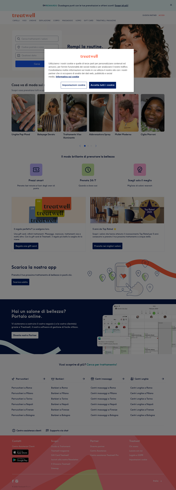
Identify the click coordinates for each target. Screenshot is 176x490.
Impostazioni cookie (73, 85)
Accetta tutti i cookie (103, 85)
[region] (89, 70)
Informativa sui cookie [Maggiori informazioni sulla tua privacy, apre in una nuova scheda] (67, 77)
